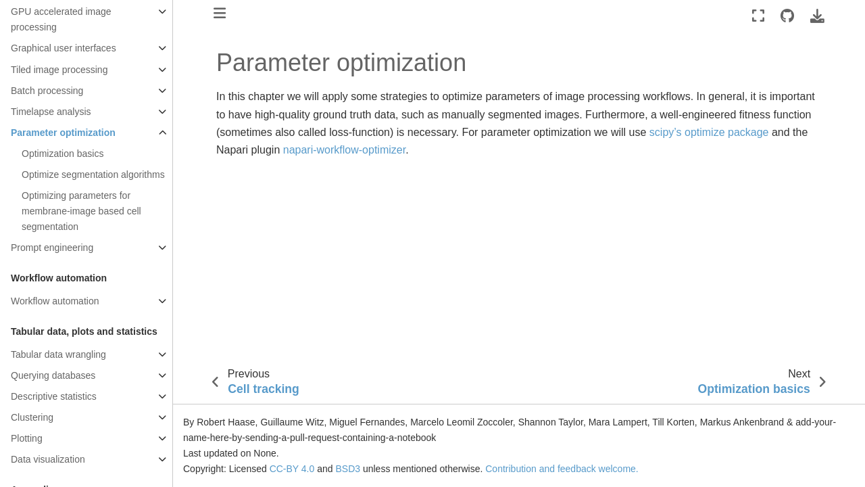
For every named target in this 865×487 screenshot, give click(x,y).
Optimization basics (62, 153)
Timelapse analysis (51, 111)
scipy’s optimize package (709, 132)
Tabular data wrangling (58, 354)
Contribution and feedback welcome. (561, 468)
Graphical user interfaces (63, 48)
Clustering (32, 417)
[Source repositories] (787, 15)
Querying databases (53, 375)
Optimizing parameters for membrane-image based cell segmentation (81, 211)
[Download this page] (817, 15)
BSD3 (347, 468)
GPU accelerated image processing (61, 19)
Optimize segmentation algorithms (93, 174)
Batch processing (47, 90)
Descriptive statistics (54, 396)
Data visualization (48, 459)
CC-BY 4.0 (292, 468)
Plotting (27, 438)
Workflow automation (55, 301)
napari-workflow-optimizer (344, 150)
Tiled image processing (59, 69)
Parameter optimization (63, 132)
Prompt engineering (52, 247)
